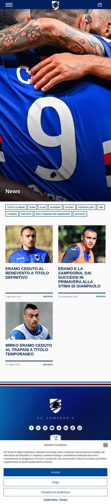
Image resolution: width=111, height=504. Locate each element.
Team (32, 207)
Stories (12, 214)
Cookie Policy (51, 499)
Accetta (55, 472)
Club (43, 207)
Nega (55, 482)
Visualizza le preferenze (55, 492)
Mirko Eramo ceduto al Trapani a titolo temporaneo (28, 375)
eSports (26, 214)
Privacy (63, 499)
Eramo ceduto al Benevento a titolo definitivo (27, 286)
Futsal (69, 207)
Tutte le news (16, 207)
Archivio (80, 214)
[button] (105, 445)
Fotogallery (86, 207)
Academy (55, 207)
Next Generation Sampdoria (53, 214)
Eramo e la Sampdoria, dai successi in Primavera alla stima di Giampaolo (79, 290)
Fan (101, 207)
